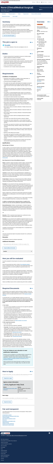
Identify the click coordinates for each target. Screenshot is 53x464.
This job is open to (12, 13)
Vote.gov (2, 460)
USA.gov (2, 458)
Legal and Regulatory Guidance (6, 443)
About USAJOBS (4, 445)
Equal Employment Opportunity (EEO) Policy (10, 416)
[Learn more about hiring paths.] (31, 42)
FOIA (2, 448)
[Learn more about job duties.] (31, 53)
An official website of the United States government (11, 0)
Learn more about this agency (9, 35)
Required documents (6, 16)
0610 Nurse (39, 81)
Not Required (39, 87)
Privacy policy (3, 453)
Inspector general (4, 450)
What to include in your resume (21, 320)
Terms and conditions (4, 456)
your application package (25, 264)
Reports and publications (5, 455)
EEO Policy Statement (5, 439)
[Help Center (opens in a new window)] (44, 2)
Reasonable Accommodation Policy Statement (9, 440)
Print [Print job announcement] (40, 9)
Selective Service (5, 422)
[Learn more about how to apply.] (31, 371)
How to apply (15, 16)
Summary (4, 13)
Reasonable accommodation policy (8, 421)
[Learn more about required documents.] (31, 288)
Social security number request (8, 424)
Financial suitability (5, 417)
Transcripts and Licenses (16, 332)
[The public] (18, 46)
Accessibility (3, 447)
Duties (19, 13)
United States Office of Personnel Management (15, 435)
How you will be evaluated (36, 13)
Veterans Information (4, 442)
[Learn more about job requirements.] (31, 73)
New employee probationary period (8, 418)
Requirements (26, 13)
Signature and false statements (8, 423)
